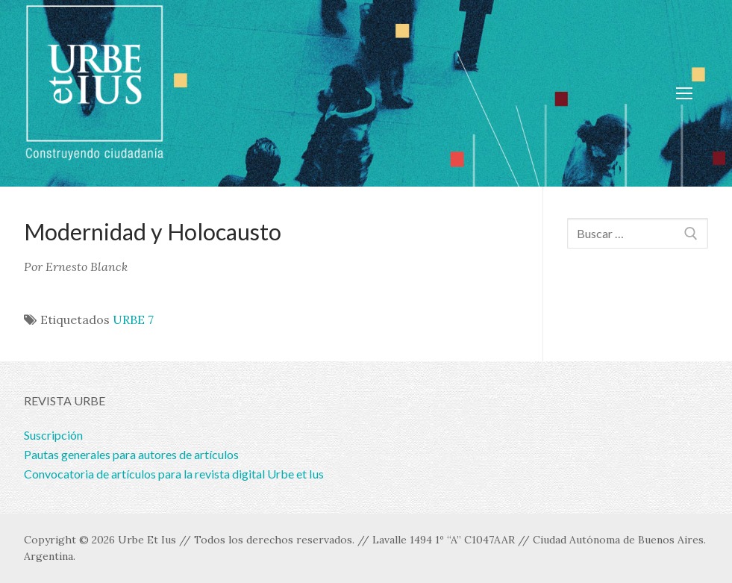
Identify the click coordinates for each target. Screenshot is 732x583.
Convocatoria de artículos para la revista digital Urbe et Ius (174, 474)
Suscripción (53, 435)
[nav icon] (684, 93)
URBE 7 (133, 319)
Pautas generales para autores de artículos (131, 454)
